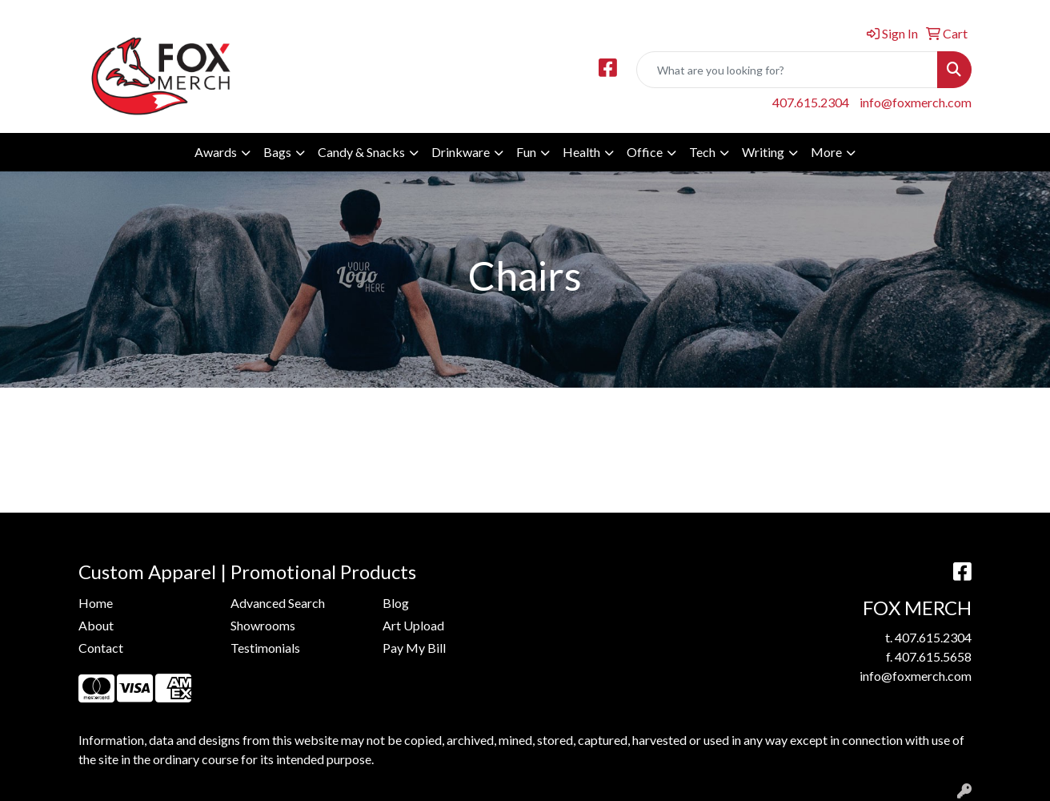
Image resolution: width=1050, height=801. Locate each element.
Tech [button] (702, 151)
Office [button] (645, 151)
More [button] (826, 151)
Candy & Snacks (361, 151)
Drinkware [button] (460, 151)
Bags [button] (277, 151)
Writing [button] (763, 151)
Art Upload (413, 625)
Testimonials (265, 647)
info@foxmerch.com (916, 102)
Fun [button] (526, 151)
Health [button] (581, 151)
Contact (100, 647)
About (96, 625)
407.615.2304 (810, 102)
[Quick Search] (787, 69)
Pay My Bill (414, 647)
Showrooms (262, 625)
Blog (396, 602)
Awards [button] (215, 151)
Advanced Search (277, 602)
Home (95, 602)
